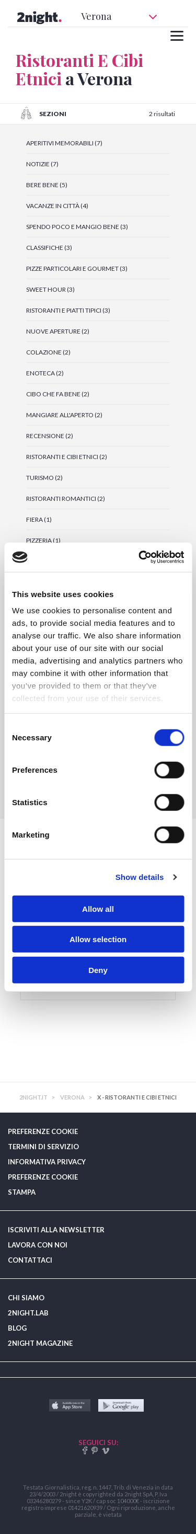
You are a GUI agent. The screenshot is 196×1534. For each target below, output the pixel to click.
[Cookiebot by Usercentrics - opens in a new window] (139, 557)
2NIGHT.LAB (28, 1313)
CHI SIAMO (26, 1297)
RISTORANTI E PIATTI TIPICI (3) (68, 310)
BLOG (17, 1328)
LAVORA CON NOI (37, 1245)
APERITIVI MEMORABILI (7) (64, 143)
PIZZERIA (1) (43, 540)
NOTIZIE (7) (42, 164)
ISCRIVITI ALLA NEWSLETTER (56, 1230)
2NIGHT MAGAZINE (40, 1343)
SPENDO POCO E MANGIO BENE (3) (77, 227)
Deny (98, 969)
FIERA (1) (39, 519)
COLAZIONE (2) (48, 352)
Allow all (98, 908)
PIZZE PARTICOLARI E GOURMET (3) (77, 268)
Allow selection (98, 939)
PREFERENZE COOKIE (43, 1131)
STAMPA (22, 1192)
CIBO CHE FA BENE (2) (57, 394)
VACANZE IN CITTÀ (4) (57, 206)
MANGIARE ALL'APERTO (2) (64, 415)
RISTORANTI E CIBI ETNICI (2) (66, 457)
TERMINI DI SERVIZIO (43, 1146)
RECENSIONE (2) (49, 436)
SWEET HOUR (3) (50, 289)
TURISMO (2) (44, 478)
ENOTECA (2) (45, 373)
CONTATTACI (30, 1260)
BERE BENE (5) (46, 185)
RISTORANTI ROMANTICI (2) (65, 498)
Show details (140, 877)
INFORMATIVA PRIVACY (47, 1162)
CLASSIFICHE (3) (49, 247)
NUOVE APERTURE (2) (57, 331)
